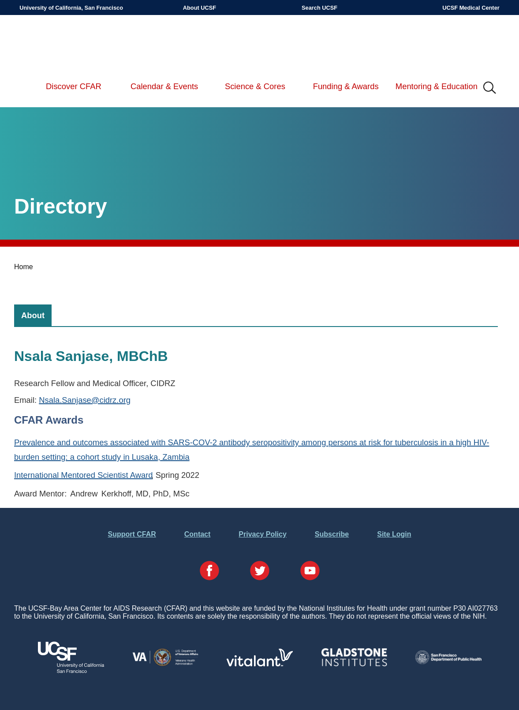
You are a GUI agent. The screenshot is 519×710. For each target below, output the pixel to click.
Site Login (394, 534)
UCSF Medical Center (470, 7)
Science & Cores (255, 86)
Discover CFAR (73, 86)
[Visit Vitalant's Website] (260, 664)
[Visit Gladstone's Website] (354, 664)
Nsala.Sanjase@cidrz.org (85, 400)
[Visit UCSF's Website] (71, 670)
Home (23, 266)
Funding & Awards (346, 86)
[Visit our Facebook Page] (209, 571)
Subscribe (332, 534)
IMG (490, 88)
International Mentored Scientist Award (83, 475)
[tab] (33, 315)
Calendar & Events (164, 86)
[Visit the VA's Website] (165, 664)
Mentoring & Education (437, 86)
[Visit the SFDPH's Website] (448, 661)
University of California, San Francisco (71, 7)
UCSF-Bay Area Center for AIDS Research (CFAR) (65, 44)
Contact (197, 534)
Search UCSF (319, 7)
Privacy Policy (263, 534)
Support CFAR (132, 534)
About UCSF (199, 7)
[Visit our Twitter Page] (260, 571)
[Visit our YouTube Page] (310, 571)
